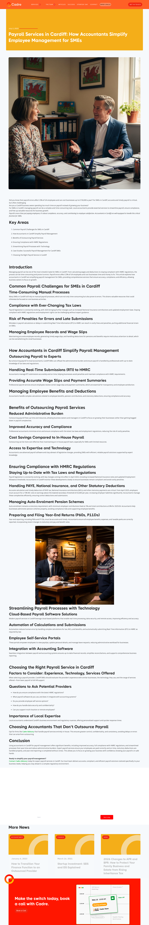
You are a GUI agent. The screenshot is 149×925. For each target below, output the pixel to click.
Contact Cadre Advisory (18, 761)
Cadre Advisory (28, 732)
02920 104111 (105, 4)
